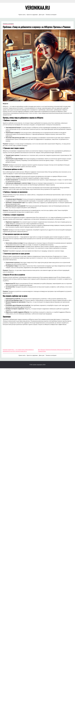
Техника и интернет (8, 23)
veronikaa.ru (37, 7)
